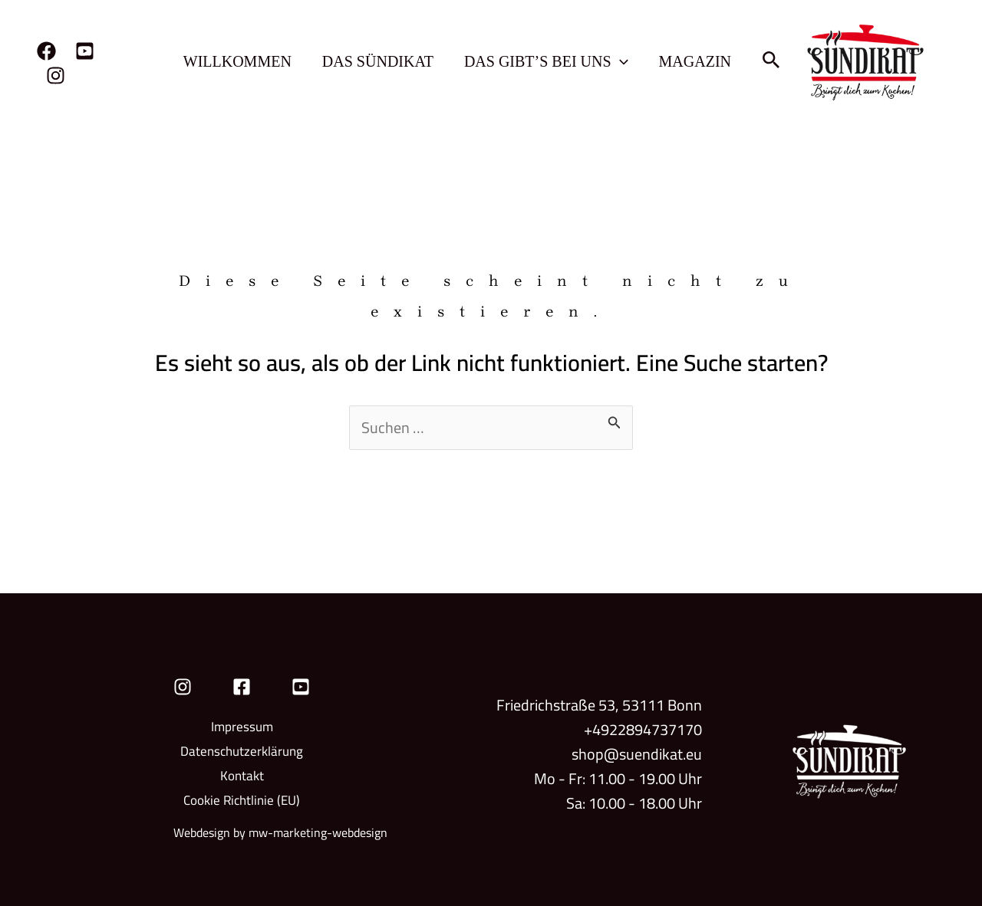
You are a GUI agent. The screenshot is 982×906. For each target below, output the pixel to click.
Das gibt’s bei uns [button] (546, 61)
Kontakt (242, 775)
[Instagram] (55, 75)
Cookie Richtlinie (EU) (241, 800)
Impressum (242, 726)
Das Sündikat (377, 61)
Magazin (695, 61)
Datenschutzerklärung (241, 751)
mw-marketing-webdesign (318, 832)
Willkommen (237, 61)
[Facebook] (46, 51)
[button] (619, 61)
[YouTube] (84, 51)
